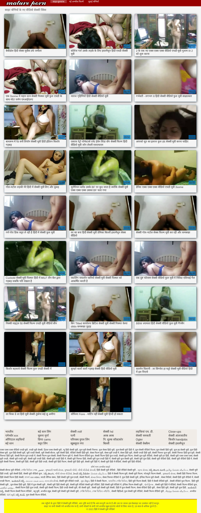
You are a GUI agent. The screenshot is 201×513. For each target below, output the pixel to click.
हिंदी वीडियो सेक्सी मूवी (126, 470)
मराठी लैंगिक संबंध (48, 477)
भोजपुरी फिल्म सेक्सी (153, 473)
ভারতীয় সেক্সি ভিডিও (118, 481)
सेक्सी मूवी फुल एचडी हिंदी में (98, 458)
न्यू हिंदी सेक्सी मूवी (70, 449)
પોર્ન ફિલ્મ (149, 484)
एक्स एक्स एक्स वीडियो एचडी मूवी (14, 449)
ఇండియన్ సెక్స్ (18, 481)
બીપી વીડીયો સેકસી (86, 470)
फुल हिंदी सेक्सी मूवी (17, 452)
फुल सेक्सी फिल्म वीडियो (36, 495)
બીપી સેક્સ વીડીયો (63, 473)
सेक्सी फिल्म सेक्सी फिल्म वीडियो (18, 491)
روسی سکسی (7, 487)
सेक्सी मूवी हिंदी (22, 461)
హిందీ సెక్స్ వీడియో (81, 473)
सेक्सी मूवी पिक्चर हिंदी (76, 458)
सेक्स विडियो (166, 477)
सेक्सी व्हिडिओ (117, 491)
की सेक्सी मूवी (85, 487)
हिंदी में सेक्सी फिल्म (99, 481)
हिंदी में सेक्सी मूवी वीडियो (26, 3)
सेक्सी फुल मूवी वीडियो (143, 455)
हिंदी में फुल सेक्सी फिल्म (126, 487)
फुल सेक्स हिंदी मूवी (107, 449)
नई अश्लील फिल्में (76, 1)
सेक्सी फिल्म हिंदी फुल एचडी (106, 455)
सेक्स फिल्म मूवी (96, 452)
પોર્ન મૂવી (11, 495)
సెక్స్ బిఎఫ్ (20, 495)
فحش (41, 470)
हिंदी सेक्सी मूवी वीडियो (106, 470)
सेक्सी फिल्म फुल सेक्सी (46, 455)
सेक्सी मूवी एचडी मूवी (18, 458)
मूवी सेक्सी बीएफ (48, 452)
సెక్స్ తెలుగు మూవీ (157, 470)
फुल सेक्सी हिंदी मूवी (164, 449)
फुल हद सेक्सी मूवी (181, 449)
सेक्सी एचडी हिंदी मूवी (142, 452)
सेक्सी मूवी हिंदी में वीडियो (111, 461)
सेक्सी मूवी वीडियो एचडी (69, 481)
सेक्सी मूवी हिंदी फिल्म (57, 461)
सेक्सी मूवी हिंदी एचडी (38, 461)
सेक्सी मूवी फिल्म (135, 473)
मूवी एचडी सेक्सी (33, 452)
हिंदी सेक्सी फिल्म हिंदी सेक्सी (12, 477)
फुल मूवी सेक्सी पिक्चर (88, 449)
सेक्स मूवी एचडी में (111, 452)
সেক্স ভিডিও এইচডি (101, 491)
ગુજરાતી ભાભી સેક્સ (54, 470)
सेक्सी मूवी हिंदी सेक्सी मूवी (58, 484)
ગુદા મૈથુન (85, 481)
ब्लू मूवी (36, 491)
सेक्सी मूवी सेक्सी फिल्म (49, 487)
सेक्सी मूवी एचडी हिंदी (36, 458)
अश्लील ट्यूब (46, 491)
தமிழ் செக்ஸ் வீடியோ (177, 470)
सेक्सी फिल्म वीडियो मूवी (154, 491)
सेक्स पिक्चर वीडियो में (112, 477)
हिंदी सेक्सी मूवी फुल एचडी (67, 477)
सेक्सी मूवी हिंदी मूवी (76, 461)
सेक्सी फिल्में (84, 477)
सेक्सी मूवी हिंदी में (92, 461)
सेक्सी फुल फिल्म (126, 455)
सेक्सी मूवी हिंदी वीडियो (131, 461)
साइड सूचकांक (59, 1)
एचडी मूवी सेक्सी (36, 449)
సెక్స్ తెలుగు (49, 473)
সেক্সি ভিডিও (85, 491)
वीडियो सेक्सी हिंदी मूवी (79, 452)
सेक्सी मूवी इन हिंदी (161, 455)
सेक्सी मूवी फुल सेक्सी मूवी (122, 458)
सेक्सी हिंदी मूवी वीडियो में (183, 477)
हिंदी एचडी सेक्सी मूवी (68, 487)
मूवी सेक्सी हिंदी (62, 452)
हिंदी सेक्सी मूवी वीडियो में (111, 484)
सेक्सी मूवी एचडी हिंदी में (56, 458)
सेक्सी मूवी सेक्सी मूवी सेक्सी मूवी (65, 491)
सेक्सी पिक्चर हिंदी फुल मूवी (183, 452)
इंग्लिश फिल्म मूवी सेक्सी (150, 477)
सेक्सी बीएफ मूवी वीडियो (10, 470)
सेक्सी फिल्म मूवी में (65, 455)
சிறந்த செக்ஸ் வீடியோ (177, 491)
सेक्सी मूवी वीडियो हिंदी (161, 458)
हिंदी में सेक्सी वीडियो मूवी (158, 481)
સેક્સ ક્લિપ (96, 477)
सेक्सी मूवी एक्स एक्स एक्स (181, 455)
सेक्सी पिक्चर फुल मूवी (161, 452)
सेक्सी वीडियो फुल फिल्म (180, 481)
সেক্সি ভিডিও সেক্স (29, 470)
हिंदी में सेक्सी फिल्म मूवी (118, 473)
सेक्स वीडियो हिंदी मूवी (146, 487)
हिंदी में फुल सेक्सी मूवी (36, 484)
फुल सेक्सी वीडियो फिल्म (145, 449)
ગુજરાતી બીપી (70, 470)
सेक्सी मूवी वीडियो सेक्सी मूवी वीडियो (85, 484)
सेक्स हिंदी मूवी (126, 452)
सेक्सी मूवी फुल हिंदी (142, 458)
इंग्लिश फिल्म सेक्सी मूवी (133, 484)
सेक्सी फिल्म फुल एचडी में (25, 455)
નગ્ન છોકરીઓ (51, 481)
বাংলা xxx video (32, 477)
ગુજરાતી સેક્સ (169, 473)
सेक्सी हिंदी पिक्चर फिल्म (187, 473)
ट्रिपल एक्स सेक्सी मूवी (53, 449)
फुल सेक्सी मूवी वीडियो (133, 491)
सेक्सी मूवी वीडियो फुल (32, 473)
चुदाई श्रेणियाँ (93, 1)
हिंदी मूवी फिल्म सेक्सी (137, 481)
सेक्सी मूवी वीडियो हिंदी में (181, 458)
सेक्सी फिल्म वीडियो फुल (84, 455)
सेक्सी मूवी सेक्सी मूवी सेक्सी (103, 487)
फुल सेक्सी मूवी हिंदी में (125, 449)
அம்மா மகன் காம (34, 481)
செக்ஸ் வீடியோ (98, 473)
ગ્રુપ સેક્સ (143, 470)
